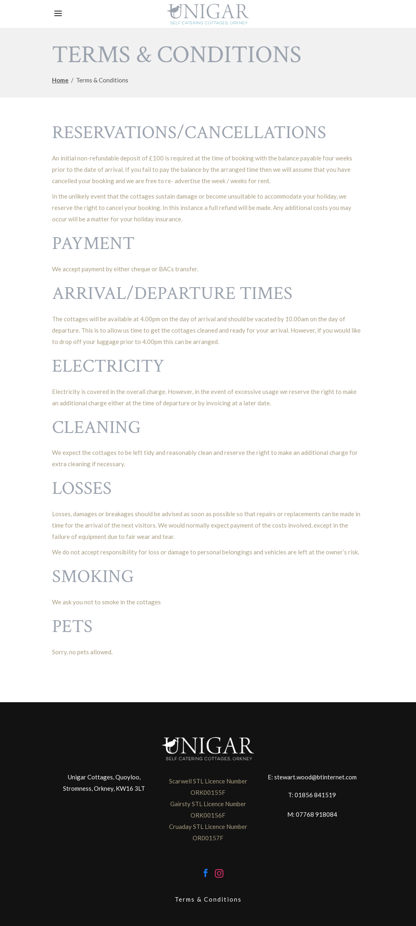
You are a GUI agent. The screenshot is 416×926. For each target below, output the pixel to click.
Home (60, 80)
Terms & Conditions (208, 899)
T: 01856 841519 (312, 794)
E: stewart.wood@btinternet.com (312, 777)
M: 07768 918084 (312, 814)
